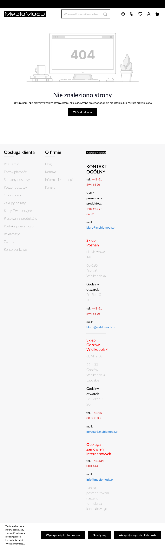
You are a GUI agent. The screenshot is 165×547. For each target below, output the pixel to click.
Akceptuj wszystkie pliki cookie (137, 535)
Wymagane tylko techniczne (63, 535)
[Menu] (114, 14)
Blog (48, 164)
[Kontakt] (131, 14)
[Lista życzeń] (140, 14)
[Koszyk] (157, 14)
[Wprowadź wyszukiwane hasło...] (81, 14)
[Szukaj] (105, 14)
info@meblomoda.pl (100, 479)
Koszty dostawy (15, 187)
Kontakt (50, 172)
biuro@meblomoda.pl (100, 227)
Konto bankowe (15, 249)
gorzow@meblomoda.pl (102, 431)
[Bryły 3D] (123, 14)
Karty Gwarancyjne (18, 210)
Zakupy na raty (15, 203)
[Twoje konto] (149, 14)
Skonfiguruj (99, 535)
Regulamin (11, 164)
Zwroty (9, 241)
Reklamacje (12, 234)
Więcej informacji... (15, 543)
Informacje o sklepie (60, 179)
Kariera (50, 187)
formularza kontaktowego (96, 506)
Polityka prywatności (19, 226)
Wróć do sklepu (82, 112)
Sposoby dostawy (17, 179)
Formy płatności (15, 172)
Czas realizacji (14, 195)
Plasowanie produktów (20, 218)
